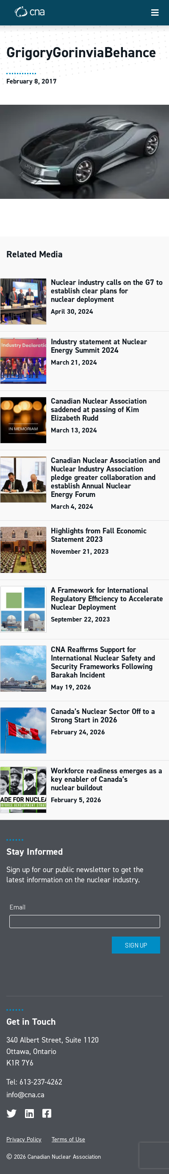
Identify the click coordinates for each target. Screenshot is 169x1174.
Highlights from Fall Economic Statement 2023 (99, 535)
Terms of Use (68, 1139)
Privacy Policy (24, 1139)
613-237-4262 (40, 1082)
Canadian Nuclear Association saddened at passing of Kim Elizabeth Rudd (99, 409)
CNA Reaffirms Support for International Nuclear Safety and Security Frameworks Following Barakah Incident (103, 662)
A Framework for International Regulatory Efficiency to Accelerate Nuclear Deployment (107, 598)
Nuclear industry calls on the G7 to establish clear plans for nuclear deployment (107, 290)
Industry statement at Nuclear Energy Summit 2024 (99, 346)
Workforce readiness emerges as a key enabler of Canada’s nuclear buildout (106, 779)
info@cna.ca (25, 1095)
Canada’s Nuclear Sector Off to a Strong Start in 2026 (103, 715)
